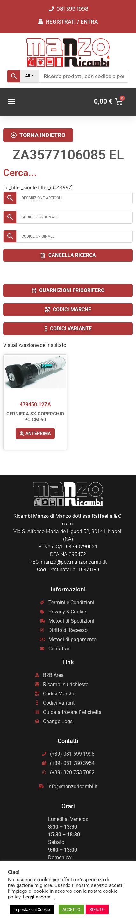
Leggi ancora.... (39, 897)
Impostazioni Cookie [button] (31, 909)
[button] (12, 102)
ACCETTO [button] (71, 909)
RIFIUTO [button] (97, 909)
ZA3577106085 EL (68, 155)
